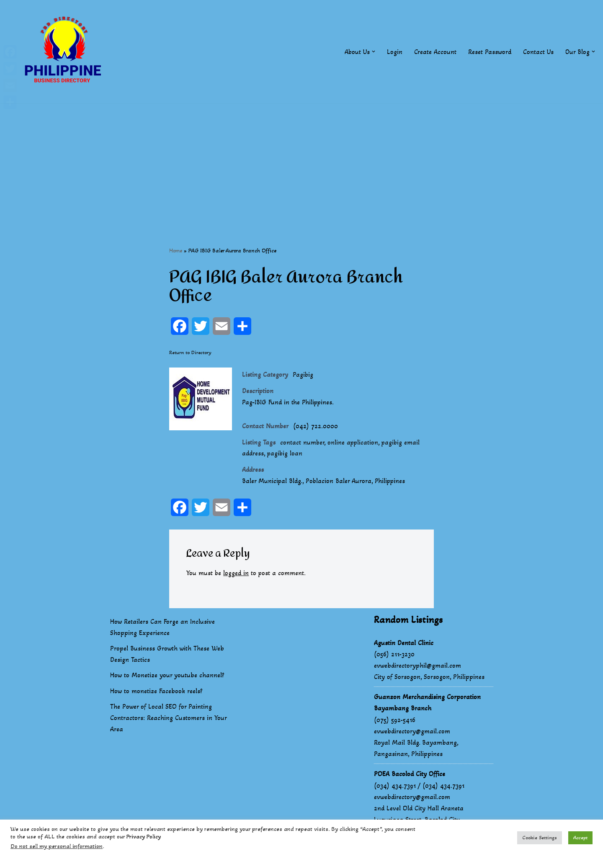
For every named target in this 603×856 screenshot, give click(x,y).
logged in (236, 574)
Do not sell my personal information (56, 846)
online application (353, 443)
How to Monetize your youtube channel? (167, 677)
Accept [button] (580, 837)
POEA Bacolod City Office (409, 775)
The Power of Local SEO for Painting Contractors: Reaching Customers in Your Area (168, 719)
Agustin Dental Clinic (403, 644)
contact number (302, 443)
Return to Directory (190, 353)
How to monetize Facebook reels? (156, 692)
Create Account (435, 52)
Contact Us (538, 52)
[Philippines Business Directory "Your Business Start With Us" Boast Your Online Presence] (65, 52)
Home (175, 250)
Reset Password (489, 52)
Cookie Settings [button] (539, 837)
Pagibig (303, 375)
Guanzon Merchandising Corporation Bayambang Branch (427, 704)
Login (394, 52)
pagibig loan (285, 454)
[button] (373, 51)
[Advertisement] (301, 162)
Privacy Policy (143, 836)
